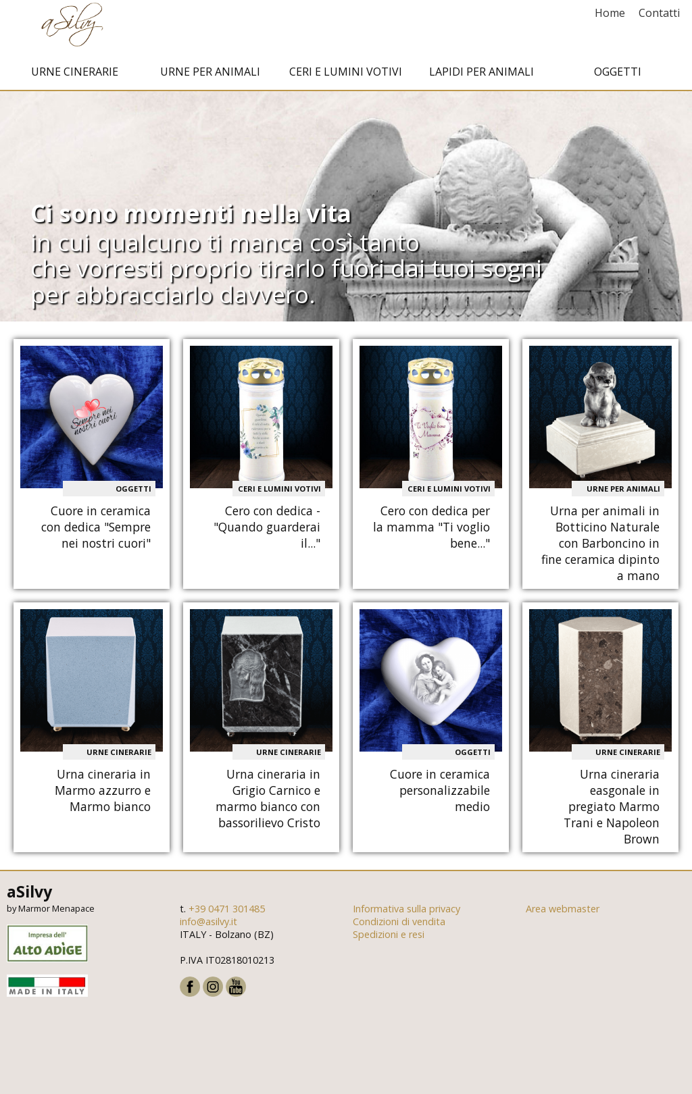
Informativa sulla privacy (406, 920)
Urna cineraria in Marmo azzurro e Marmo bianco (103, 801)
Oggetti (617, 83)
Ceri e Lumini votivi (345, 83)
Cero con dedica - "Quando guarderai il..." (267, 538)
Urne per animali (210, 83)
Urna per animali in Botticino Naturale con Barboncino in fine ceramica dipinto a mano (600, 554)
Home (610, 12)
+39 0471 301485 (227, 920)
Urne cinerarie (74, 83)
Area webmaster (562, 920)
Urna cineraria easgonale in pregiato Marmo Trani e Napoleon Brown (612, 817)
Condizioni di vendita (399, 933)
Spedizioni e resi (388, 945)
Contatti (659, 12)
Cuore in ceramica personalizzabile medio (440, 801)
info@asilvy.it (208, 933)
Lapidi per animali (481, 83)
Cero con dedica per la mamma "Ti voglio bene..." (431, 538)
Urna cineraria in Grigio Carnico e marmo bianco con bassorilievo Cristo (268, 809)
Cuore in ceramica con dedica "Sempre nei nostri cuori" (96, 538)
